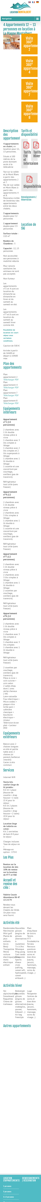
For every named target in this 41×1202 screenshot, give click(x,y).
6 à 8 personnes (8, 1197)
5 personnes (7, 1186)
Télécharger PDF (11, 379)
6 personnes (7, 1191)
